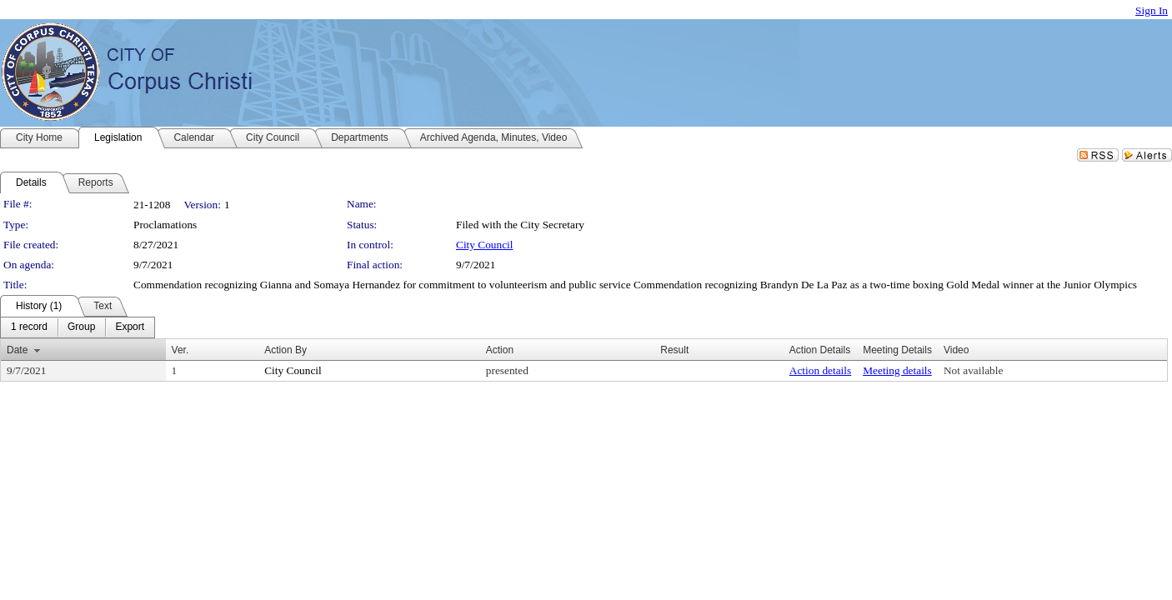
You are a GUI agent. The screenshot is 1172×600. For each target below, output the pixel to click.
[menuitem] (29, 328)
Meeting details (897, 370)
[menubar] (77, 327)
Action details (820, 370)
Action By (285, 350)
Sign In (1151, 10)
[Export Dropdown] (129, 328)
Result (674, 350)
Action (499, 350)
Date (17, 350)
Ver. (180, 350)
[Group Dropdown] (81, 328)
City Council (484, 244)
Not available (973, 370)
